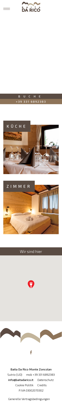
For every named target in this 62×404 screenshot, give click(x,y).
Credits (42, 385)
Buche (31, 96)
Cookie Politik (24, 385)
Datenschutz (45, 380)
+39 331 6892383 (31, 101)
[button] (31, 284)
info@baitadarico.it (20, 380)
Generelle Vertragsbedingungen (29, 399)
